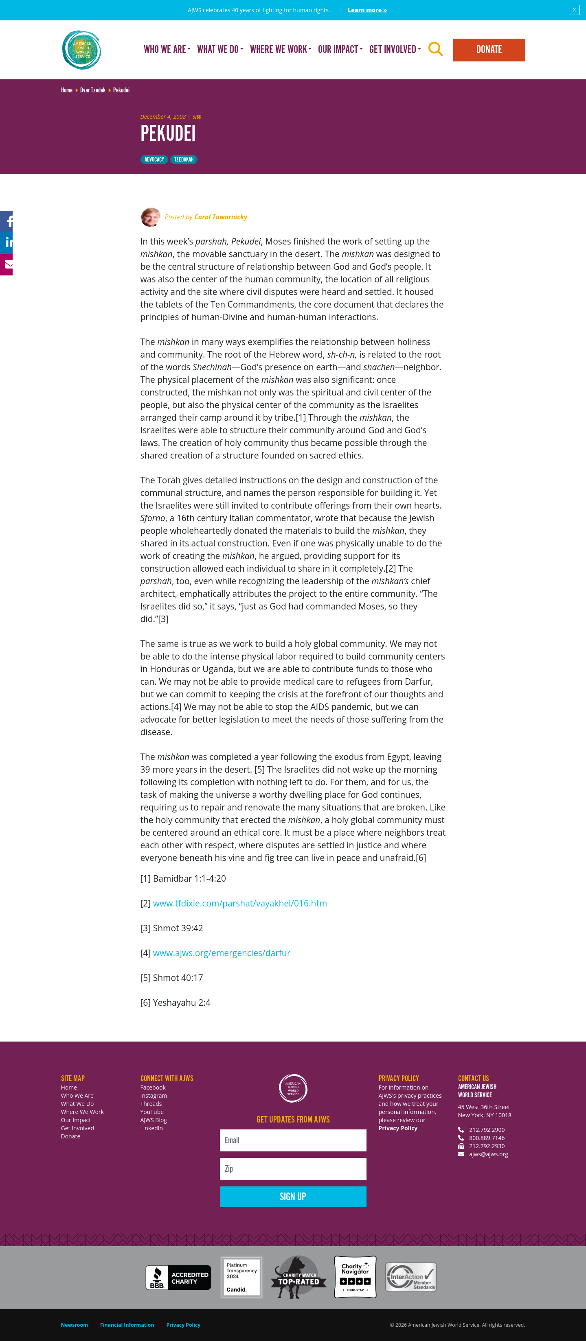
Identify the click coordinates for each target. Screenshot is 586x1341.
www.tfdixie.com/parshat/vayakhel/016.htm (240, 903)
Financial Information (127, 1324)
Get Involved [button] (392, 50)
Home (69, 1087)
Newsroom (74, 1324)
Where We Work (82, 1112)
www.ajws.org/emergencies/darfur (222, 953)
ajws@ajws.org (488, 1154)
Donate (489, 50)
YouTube (152, 1112)
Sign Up (293, 1197)
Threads (151, 1103)
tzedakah (183, 160)
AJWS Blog (153, 1120)
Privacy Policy (398, 1128)
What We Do (77, 1103)
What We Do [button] (218, 50)
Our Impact (76, 1120)
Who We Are (77, 1095)
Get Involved (77, 1128)
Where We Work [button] (278, 50)
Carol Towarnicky (221, 216)
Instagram (153, 1095)
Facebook (153, 1087)
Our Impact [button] (338, 50)
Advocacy (154, 160)
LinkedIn (151, 1128)
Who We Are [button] (165, 50)
